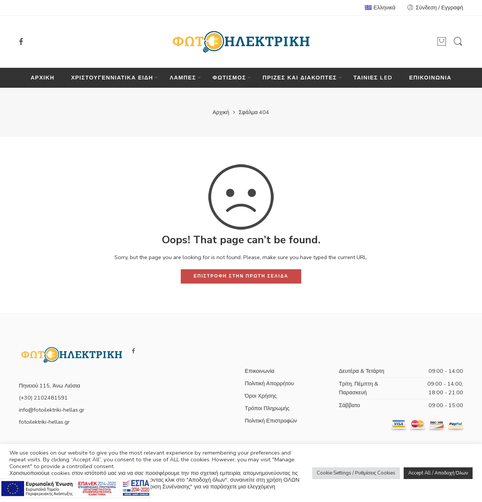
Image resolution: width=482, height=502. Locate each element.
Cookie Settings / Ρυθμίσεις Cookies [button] (356, 473)
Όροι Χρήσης (261, 396)
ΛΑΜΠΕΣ (183, 77)
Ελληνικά (380, 7)
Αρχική (221, 112)
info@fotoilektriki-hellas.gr (51, 410)
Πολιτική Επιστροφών (271, 420)
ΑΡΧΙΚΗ (43, 77)
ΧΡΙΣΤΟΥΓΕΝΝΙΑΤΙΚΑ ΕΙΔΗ (112, 77)
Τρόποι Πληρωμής (267, 408)
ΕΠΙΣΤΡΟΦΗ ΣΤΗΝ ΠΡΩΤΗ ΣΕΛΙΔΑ (241, 276)
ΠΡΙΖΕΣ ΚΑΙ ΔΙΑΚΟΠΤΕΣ (299, 77)
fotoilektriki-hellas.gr (44, 422)
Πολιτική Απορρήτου (269, 383)
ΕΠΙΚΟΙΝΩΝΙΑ (430, 77)
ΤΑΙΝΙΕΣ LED (372, 77)
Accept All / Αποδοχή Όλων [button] (438, 473)
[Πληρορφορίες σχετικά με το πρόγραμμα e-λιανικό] (75, 487)
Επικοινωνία (260, 371)
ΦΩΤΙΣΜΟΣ (229, 77)
